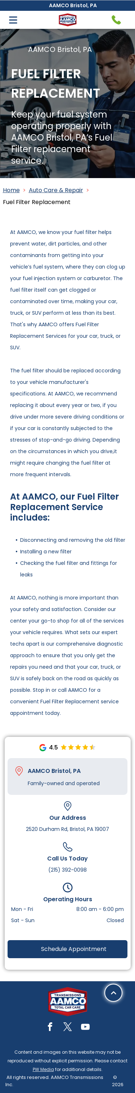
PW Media (43, 1069)
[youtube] (85, 1028)
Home (11, 190)
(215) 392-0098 (67, 869)
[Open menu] (13, 20)
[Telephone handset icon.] (116, 20)
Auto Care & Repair (56, 190)
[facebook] (50, 1028)
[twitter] (68, 1028)
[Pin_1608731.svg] (19, 771)
